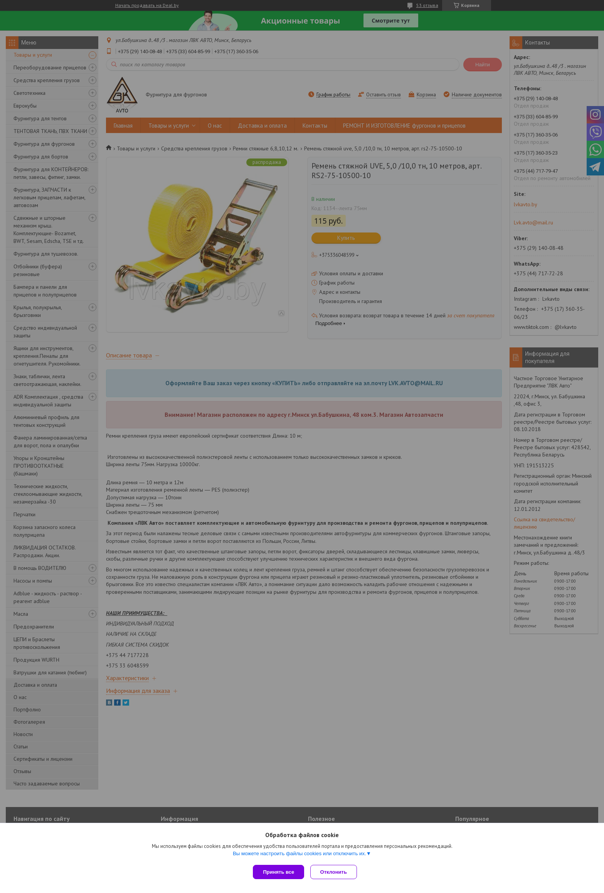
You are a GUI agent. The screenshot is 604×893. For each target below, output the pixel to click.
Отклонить (335, 872)
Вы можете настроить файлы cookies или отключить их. (299, 855)
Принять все (278, 872)
